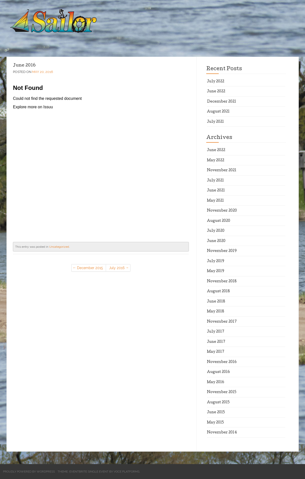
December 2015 (90, 268)
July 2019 (215, 261)
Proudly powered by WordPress (29, 471)
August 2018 (218, 291)
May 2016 (215, 382)
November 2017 (222, 322)
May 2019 (215, 271)
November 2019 (222, 251)
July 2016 (117, 268)
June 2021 (216, 190)
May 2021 (215, 201)
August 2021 (218, 112)
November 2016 (222, 362)
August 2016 (218, 372)
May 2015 (215, 422)
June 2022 (216, 91)
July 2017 (215, 332)
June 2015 (216, 412)
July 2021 (215, 122)
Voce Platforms (126, 471)
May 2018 (215, 311)
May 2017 (215, 352)
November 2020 (222, 211)
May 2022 (215, 160)
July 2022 (215, 81)
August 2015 (218, 402)
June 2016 (24, 65)
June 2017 (216, 342)
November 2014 (222, 432)
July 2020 (215, 231)
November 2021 (221, 170)
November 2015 (221, 392)
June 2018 (216, 301)
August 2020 (218, 221)
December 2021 (221, 102)
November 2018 (222, 281)
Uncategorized (59, 246)
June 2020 (216, 241)
